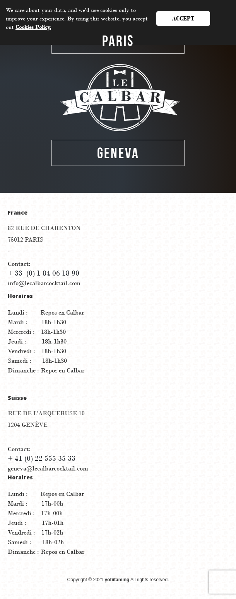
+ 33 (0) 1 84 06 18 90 (43, 273)
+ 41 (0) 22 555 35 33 (41, 458)
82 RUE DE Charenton (44, 228)
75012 (25, 239)
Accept (183, 18)
